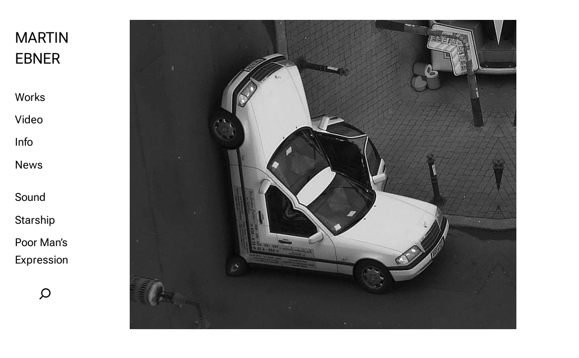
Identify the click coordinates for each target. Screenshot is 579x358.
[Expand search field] (45, 294)
